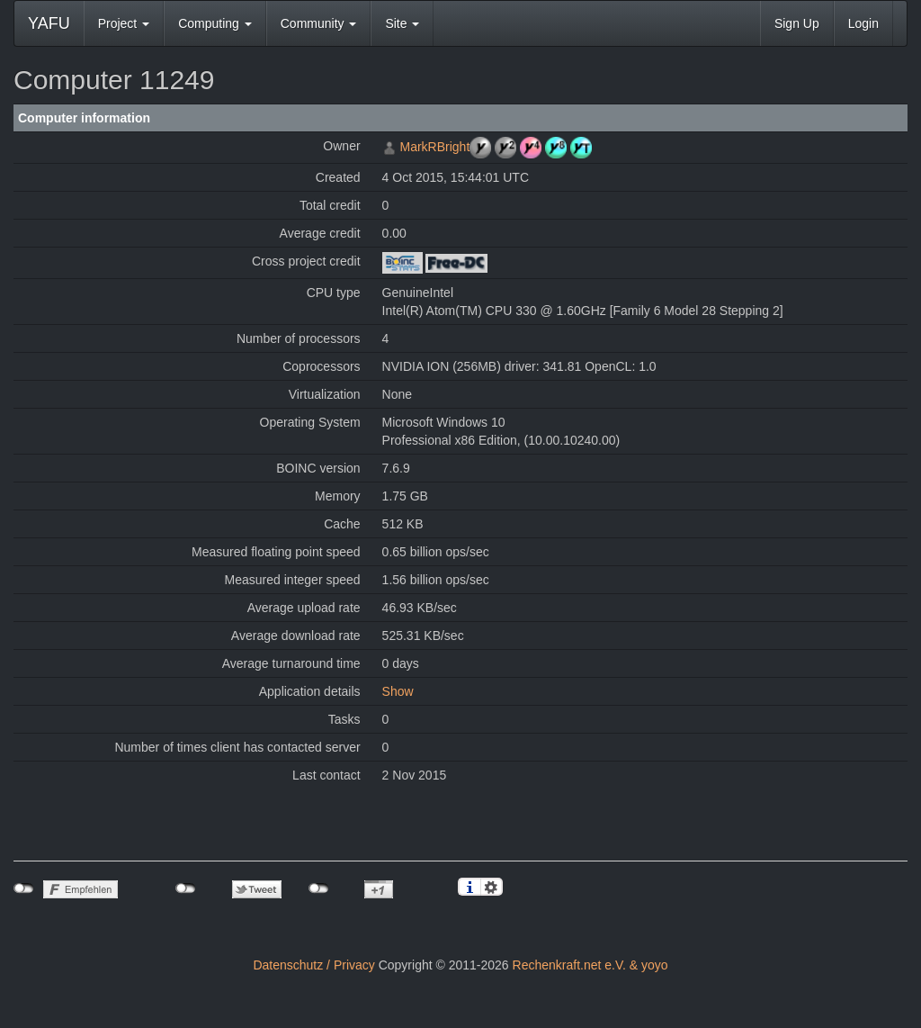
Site (402, 23)
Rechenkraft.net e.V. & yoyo (590, 965)
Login (863, 23)
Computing (215, 23)
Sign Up (796, 23)
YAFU (49, 23)
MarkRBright (434, 147)
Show (398, 691)
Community (319, 23)
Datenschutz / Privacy (313, 965)
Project (123, 23)
